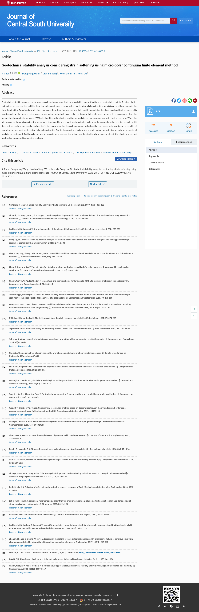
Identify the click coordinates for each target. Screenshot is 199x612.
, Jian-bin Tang (49, 73)
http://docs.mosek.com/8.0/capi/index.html (99, 552)
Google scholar (25, 208)
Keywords (154, 156)
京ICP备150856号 (69, 600)
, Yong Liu (81, 73)
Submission (87, 2)
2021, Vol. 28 (43, 51)
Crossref (12, 208)
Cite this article (156, 162)
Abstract (153, 149)
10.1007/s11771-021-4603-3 (92, 51)
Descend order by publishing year (97, 196)
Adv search (185, 20)
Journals (54, 2)
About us (155, 2)
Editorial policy (120, 2)
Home (40, 2)
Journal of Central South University (17, 51)
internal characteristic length (118, 152)
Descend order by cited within (125, 196)
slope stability (9, 152)
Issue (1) (56, 51)
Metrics (103, 2)
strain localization (29, 152)
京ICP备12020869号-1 (48, 600)
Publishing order (73, 196)
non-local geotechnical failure (56, 152)
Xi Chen (6, 73)
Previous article (42, 184)
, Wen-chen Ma (66, 73)
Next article (97, 184)
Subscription (70, 2)
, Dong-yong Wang (30, 73)
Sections (157, 142)
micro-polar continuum (88, 152)
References (154, 168)
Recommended (184, 141)
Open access (139, 2)
